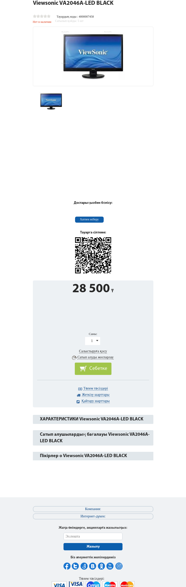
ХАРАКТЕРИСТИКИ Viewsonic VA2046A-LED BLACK (91, 419)
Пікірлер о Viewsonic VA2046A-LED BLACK (83, 456)
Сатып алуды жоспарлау (95, 357)
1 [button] (92, 341)
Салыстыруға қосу (93, 351)
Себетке (98, 368)
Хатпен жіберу (89, 219)
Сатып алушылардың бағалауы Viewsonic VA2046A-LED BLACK (95, 438)
